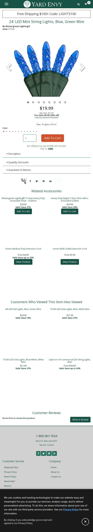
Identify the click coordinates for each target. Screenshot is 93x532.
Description (13, 153)
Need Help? (9, 479)
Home (53, 465)
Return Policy (10, 474)
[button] (83, 68)
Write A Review (80, 417)
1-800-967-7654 (46, 434)
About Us (55, 469)
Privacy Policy (10, 469)
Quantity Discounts (18, 162)
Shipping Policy (11, 465)
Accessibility (10, 488)
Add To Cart (52, 138)
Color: (5, 128)
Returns (7, 483)
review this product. (25, 416)
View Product (23, 259)
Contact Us (56, 474)
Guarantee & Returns (19, 169)
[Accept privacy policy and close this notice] (85, 521)
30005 (50, 148)
